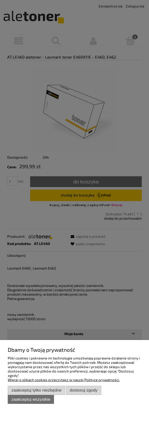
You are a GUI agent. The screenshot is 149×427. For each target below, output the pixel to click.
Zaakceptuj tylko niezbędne (36, 390)
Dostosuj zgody (83, 390)
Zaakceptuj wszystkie (31, 399)
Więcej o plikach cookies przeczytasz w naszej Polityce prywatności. (64, 380)
